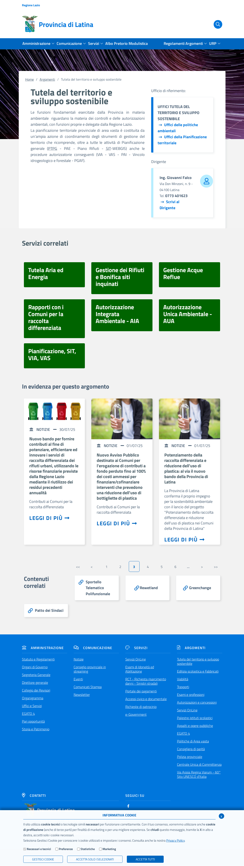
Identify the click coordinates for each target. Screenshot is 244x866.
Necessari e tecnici (39, 849)
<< (78, 566)
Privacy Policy (175, 840)
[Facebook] (128, 806)
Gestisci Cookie (43, 859)
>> (216, 566)
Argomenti (47, 79)
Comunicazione (93, 648)
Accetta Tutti (145, 859)
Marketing (109, 849)
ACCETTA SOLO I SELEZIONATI (95, 859)
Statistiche (88, 849)
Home (29, 79)
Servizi (136, 648)
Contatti (34, 796)
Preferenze (66, 849)
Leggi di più (49, 518)
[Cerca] (215, 24)
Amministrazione (43, 648)
